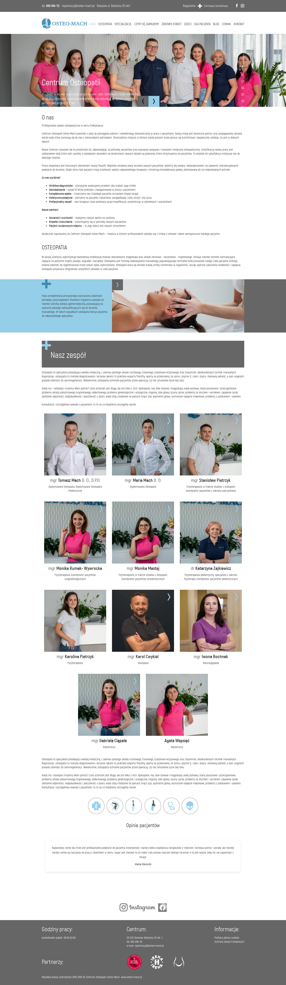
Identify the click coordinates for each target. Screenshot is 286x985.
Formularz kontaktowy (216, 6)
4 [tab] (243, 88)
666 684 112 (53, 6)
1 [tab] (242, 68)
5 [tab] (243, 94)
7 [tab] (243, 107)
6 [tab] (243, 101)
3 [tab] (243, 81)
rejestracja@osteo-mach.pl (78, 6)
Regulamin (189, 6)
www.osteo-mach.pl (131, 977)
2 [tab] (243, 75)
